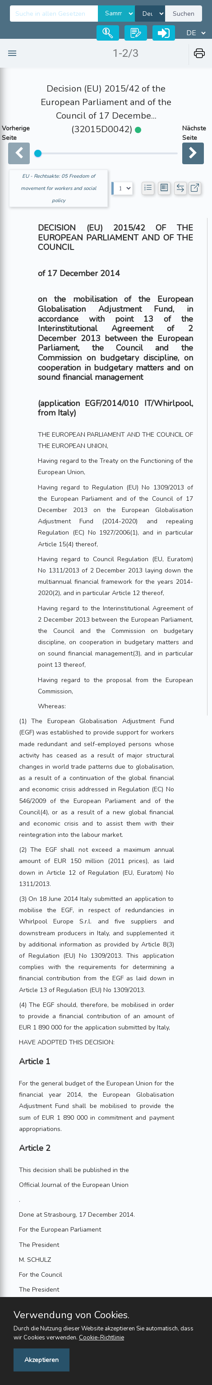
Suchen (183, 13)
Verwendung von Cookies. (71, 1315)
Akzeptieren (41, 1360)
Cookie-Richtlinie (101, 1338)
